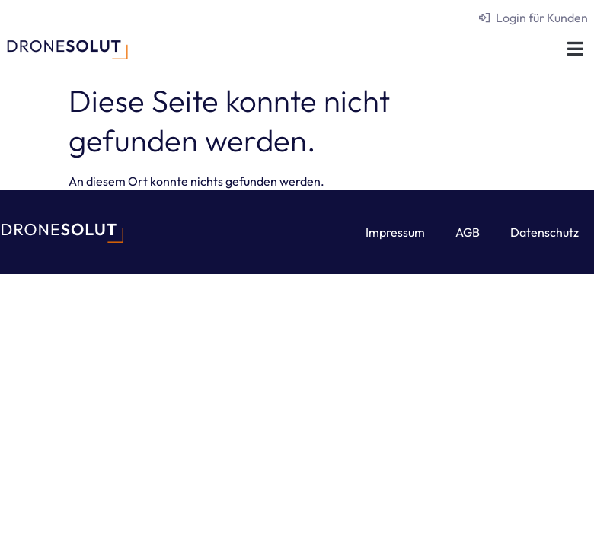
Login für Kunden (542, 17)
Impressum (395, 232)
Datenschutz (544, 232)
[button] (575, 48)
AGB (467, 232)
